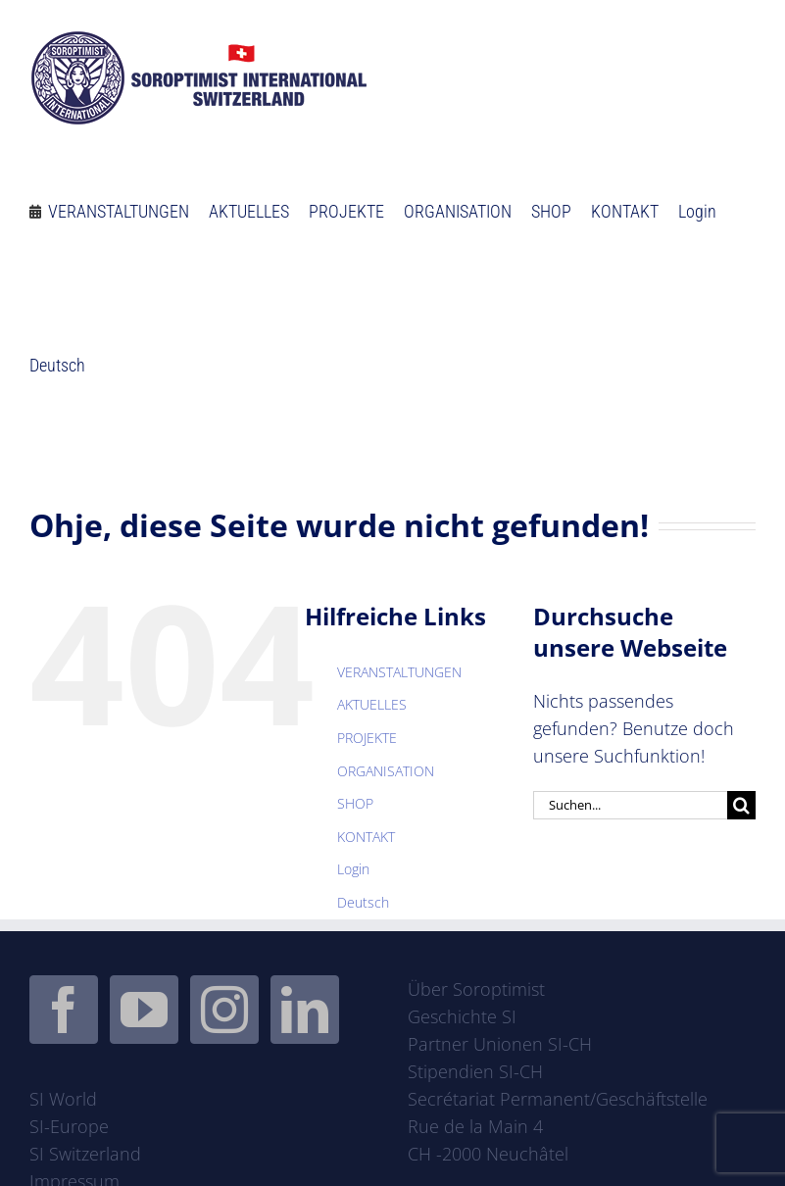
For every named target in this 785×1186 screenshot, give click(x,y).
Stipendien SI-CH (475, 1071)
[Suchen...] (630, 805)
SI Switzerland (85, 1153)
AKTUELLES (372, 704)
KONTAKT (366, 836)
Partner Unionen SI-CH (500, 1044)
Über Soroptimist (476, 989)
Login (353, 869)
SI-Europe (69, 1126)
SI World (63, 1099)
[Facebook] (63, 1009)
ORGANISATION (385, 771)
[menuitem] (57, 357)
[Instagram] (224, 1009)
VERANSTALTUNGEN (399, 672)
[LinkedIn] (304, 1009)
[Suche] (741, 805)
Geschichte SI (462, 1016)
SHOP (355, 803)
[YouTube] (144, 1009)
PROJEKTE (367, 737)
